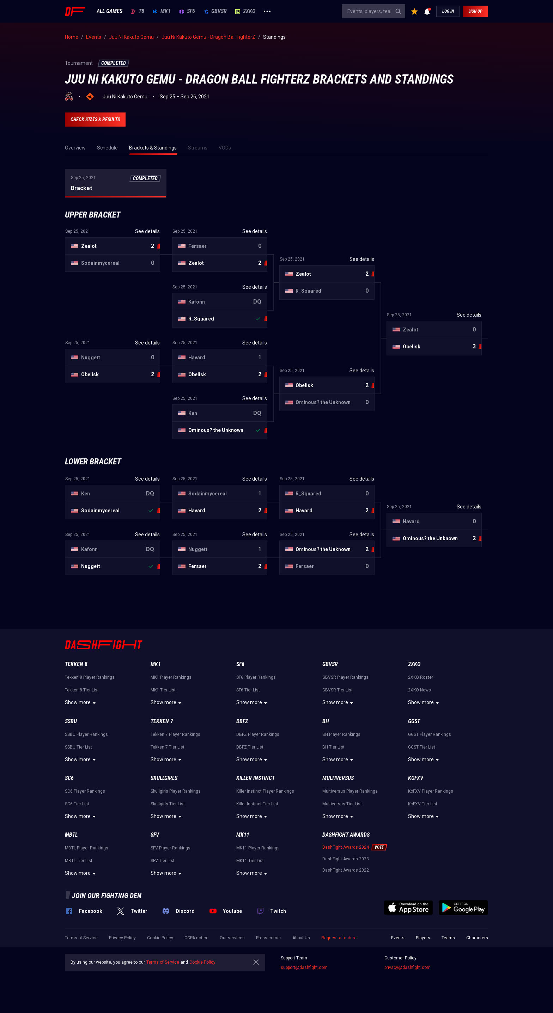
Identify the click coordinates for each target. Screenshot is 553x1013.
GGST (414, 721)
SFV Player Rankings (170, 848)
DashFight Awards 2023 (345, 858)
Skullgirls (164, 778)
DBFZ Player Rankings (257, 734)
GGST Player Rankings (429, 734)
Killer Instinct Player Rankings (265, 791)
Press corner (268, 937)
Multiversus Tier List (342, 803)
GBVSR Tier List (337, 690)
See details (147, 231)
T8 (137, 11)
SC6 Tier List (77, 803)
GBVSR (215, 11)
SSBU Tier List (78, 747)
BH (325, 721)
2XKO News (419, 690)
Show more (81, 703)
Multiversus (338, 778)
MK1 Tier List (163, 690)
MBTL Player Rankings (86, 848)
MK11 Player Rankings (258, 848)
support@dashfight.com (304, 967)
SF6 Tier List (248, 690)
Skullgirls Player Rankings (176, 791)
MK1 (162, 11)
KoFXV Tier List (422, 803)
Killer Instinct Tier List (257, 803)
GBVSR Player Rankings (345, 677)
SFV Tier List (163, 860)
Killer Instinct (255, 778)
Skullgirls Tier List (168, 803)
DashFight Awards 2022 (345, 870)
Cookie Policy (160, 937)
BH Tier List (333, 747)
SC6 (69, 778)
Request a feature (339, 937)
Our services (232, 937)
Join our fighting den (106, 895)
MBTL (71, 834)
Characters (477, 937)
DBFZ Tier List (249, 747)
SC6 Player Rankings (85, 791)
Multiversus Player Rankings (350, 791)
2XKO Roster (420, 677)
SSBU (71, 721)
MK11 (242, 834)
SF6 (187, 11)
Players (423, 937)
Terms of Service (81, 937)
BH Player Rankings (341, 734)
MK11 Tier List (250, 860)
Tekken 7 (162, 721)
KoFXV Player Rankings (430, 791)
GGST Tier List (421, 747)
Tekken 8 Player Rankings (90, 677)
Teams (448, 937)
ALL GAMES (109, 11)
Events (398, 937)
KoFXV (415, 778)
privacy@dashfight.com (407, 967)
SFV (155, 834)
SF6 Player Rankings (256, 677)
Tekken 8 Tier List (82, 690)
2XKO (245, 11)
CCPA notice (196, 937)
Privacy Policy (122, 937)
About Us (301, 937)
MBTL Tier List (78, 860)
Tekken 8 (76, 664)
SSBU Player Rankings (86, 734)
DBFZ (242, 721)
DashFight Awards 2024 (345, 847)
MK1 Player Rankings (171, 677)
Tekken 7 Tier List (167, 747)
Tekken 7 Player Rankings (175, 734)
